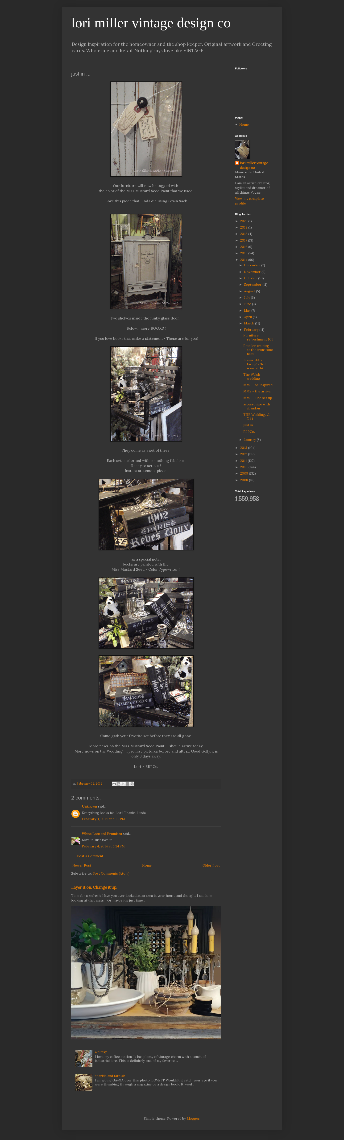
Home (147, 865)
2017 (244, 240)
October (251, 278)
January (250, 440)
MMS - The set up (257, 398)
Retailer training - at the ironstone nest (258, 350)
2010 (244, 467)
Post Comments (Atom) (111, 873)
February (251, 330)
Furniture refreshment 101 (258, 337)
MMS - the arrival (257, 391)
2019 (244, 227)
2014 (244, 260)
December (252, 265)
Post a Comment (90, 856)
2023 (244, 221)
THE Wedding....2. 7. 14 (256, 417)
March (249, 323)
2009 (244, 473)
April (248, 317)
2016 (244, 247)
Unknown (89, 806)
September (253, 284)
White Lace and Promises (102, 834)
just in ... (249, 425)
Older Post (211, 865)
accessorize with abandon (256, 406)
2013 (244, 448)
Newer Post (81, 865)
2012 (244, 454)
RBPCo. (249, 432)
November (252, 272)
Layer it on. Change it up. (94, 887)
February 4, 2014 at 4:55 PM (103, 819)
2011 (244, 461)
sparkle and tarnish (110, 1076)
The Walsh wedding (251, 376)
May (247, 310)
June (248, 304)
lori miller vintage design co (151, 22)
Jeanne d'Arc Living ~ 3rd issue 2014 (254, 364)
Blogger (193, 1118)
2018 (244, 234)
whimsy (101, 1052)
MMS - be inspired (258, 385)
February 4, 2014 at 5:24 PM (103, 846)
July (247, 297)
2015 (244, 253)
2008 (244, 480)
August (250, 291)
